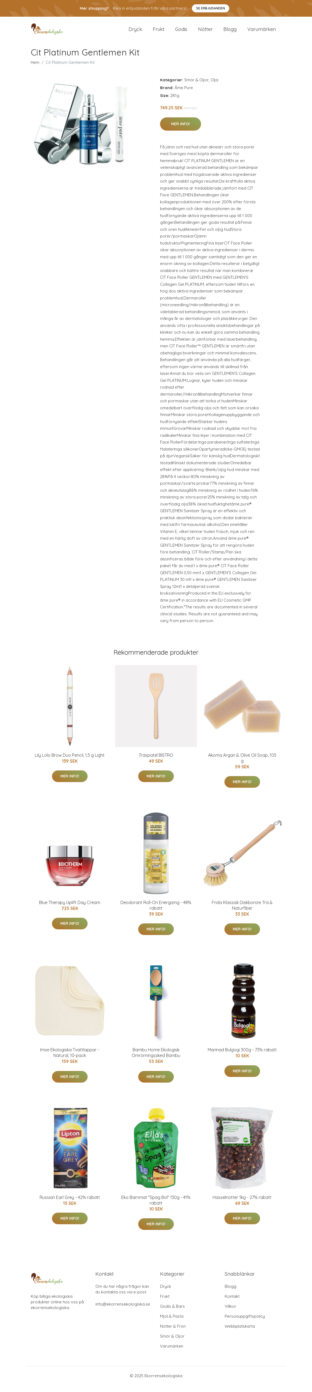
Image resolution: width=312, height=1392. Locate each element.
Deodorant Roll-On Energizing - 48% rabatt (155, 912)
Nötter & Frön (173, 1333)
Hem (35, 69)
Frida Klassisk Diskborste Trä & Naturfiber (242, 912)
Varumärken (261, 33)
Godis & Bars (172, 1313)
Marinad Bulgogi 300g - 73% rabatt (242, 1057)
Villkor (230, 1313)
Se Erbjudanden (210, 8)
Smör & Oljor (196, 87)
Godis (181, 33)
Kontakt (232, 1303)
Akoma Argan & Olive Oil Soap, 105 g (242, 764)
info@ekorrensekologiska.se (122, 1311)
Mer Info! (180, 130)
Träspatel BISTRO (156, 762)
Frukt (158, 33)
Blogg (230, 33)
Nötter (205, 33)
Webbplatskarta (240, 1333)
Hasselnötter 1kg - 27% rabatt (242, 1204)
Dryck (135, 33)
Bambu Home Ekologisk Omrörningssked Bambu (156, 1059)
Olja (214, 87)
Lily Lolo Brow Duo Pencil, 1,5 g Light (70, 762)
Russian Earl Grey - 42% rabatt (70, 1204)
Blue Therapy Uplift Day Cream (69, 909)
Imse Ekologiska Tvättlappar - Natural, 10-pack (69, 1059)
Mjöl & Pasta (171, 1323)
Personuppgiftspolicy (245, 1323)
